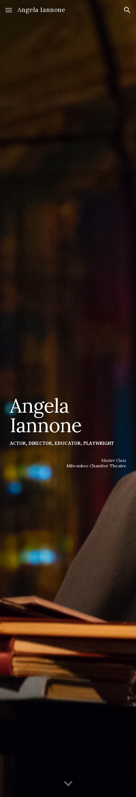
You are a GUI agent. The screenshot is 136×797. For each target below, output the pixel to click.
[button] (8, 10)
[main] (68, 388)
